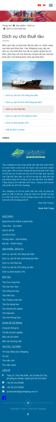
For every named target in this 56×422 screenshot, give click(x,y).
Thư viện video (9, 365)
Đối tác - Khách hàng (12, 243)
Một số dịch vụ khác (14, 129)
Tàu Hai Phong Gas (11, 317)
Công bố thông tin (10, 328)
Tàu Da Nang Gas (10, 304)
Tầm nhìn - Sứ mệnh (12, 226)
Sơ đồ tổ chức (8, 235)
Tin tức (5, 356)
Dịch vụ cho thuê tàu (14, 109)
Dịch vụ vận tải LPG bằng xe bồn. (20, 116)
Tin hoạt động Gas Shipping (15, 352)
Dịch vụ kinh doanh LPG (16, 123)
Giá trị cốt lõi (8, 230)
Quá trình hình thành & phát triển (17, 221)
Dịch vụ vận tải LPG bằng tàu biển (21, 95)
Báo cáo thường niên (12, 341)
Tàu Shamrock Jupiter (12, 309)
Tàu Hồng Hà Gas (10, 291)
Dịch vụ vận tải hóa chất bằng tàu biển (23, 102)
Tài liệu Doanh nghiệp (12, 332)
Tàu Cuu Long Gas (11, 282)
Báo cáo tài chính (10, 337)
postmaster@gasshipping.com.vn (22, 391)
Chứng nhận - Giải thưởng (14, 239)
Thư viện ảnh (8, 360)
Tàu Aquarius (8, 313)
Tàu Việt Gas (8, 295)
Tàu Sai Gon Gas (10, 286)
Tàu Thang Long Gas (12, 300)
